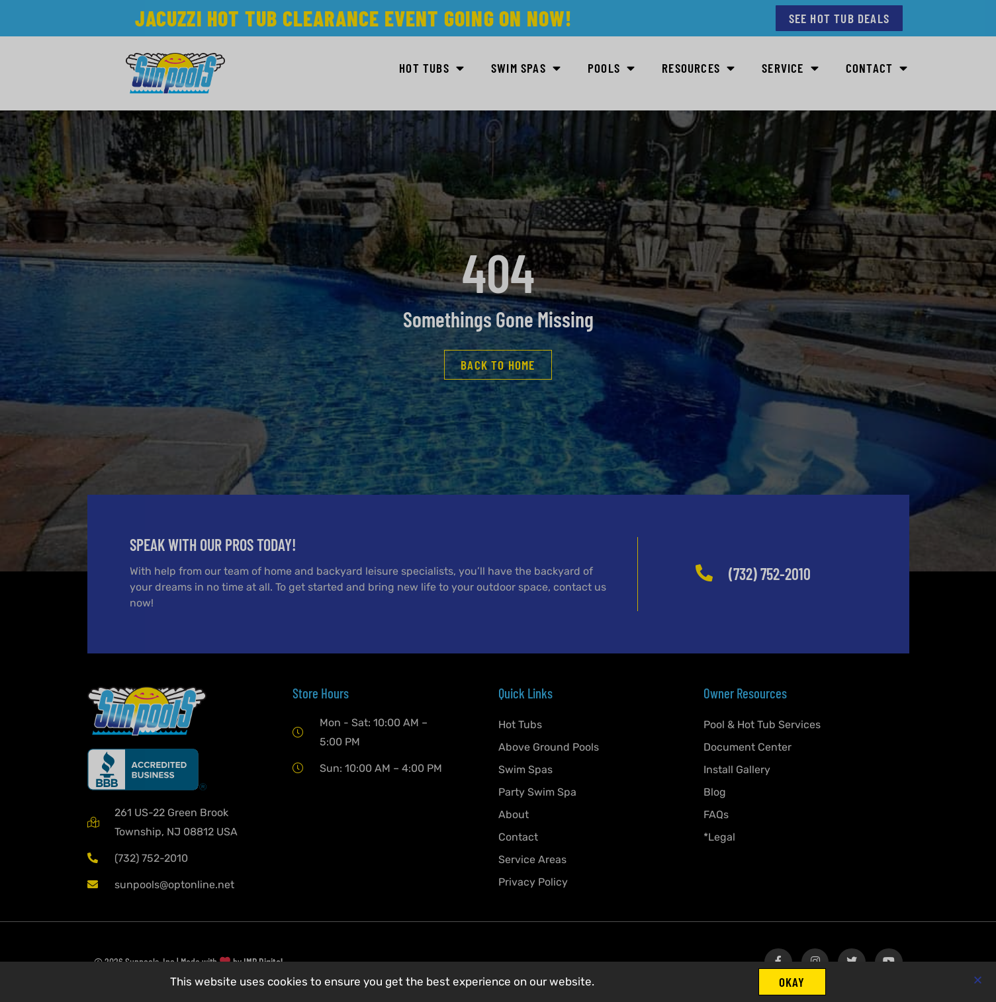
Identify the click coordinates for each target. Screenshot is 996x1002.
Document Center (747, 747)
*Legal (719, 837)
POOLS (611, 68)
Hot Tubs (520, 724)
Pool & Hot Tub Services (762, 724)
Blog (714, 792)
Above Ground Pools (548, 747)
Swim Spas (525, 769)
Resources (698, 68)
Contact (877, 68)
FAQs (716, 814)
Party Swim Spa (537, 792)
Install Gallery (736, 769)
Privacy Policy (533, 882)
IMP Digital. (264, 962)
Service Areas (532, 859)
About (513, 814)
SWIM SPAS (526, 68)
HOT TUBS (432, 68)
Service (790, 68)
